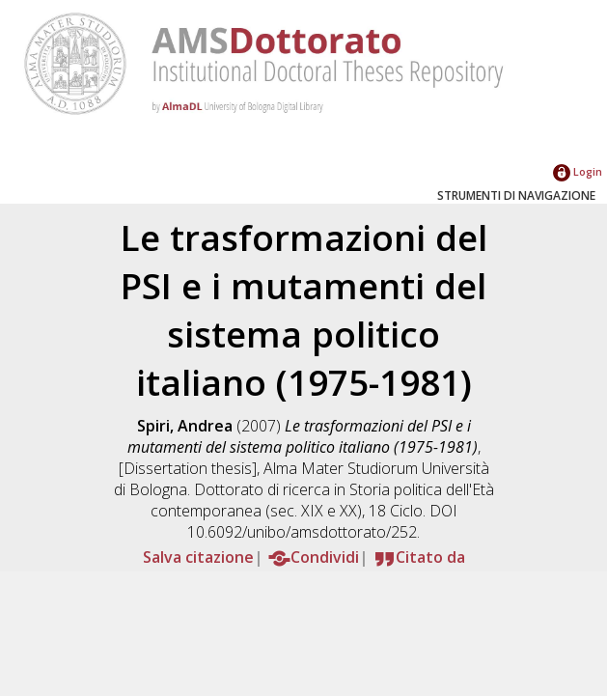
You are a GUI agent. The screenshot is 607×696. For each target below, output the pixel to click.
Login (577, 171)
